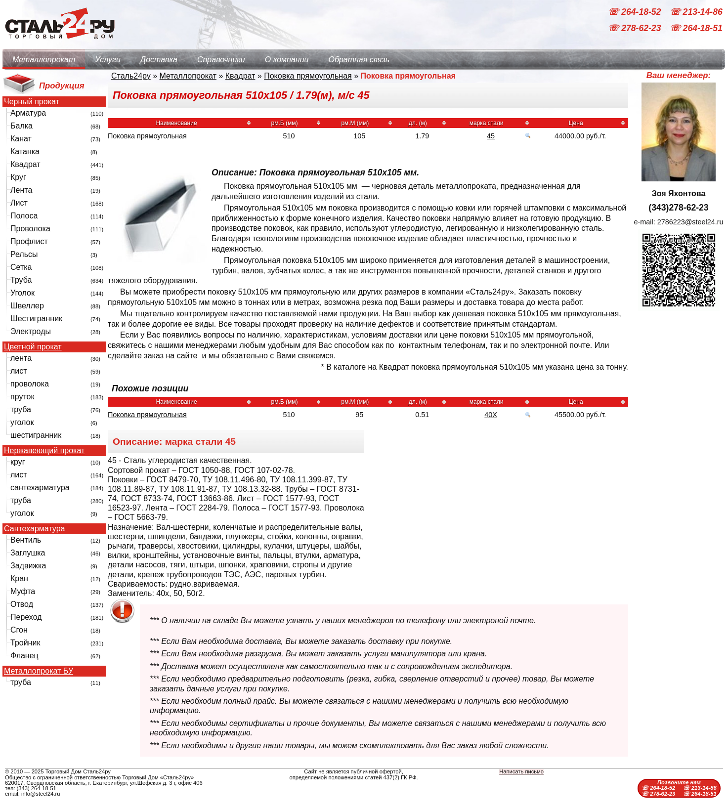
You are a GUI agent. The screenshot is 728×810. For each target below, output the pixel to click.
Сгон (19, 630)
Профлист (29, 241)
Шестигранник (36, 318)
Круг (18, 177)
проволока (29, 384)
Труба (21, 280)
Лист (19, 203)
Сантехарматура (34, 529)
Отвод (21, 604)
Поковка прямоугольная (308, 76)
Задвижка (28, 565)
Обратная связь (358, 59)
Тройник (25, 643)
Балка (21, 126)
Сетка (21, 267)
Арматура (28, 113)
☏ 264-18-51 (696, 29)
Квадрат (25, 164)
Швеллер (27, 305)
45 (491, 136)
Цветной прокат (33, 347)
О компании (287, 59)
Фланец (24, 655)
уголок (22, 422)
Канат (21, 138)
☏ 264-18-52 (635, 12)
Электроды (30, 331)
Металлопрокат (43, 59)
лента (21, 358)
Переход (26, 617)
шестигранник (35, 435)
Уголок (22, 293)
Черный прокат (31, 102)
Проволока (30, 228)
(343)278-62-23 (678, 208)
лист (18, 371)
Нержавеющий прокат (44, 451)
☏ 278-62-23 (635, 29)
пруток (22, 396)
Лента (21, 190)
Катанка (25, 151)
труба (20, 409)
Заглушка (27, 553)
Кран (19, 578)
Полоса (24, 216)
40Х (490, 415)
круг (17, 462)
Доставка (158, 59)
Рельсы (24, 254)
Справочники (221, 59)
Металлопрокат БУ (38, 671)
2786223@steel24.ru (690, 222)
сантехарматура (40, 487)
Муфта (22, 591)
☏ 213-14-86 (696, 12)
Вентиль (25, 540)
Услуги (108, 59)
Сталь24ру (131, 76)
